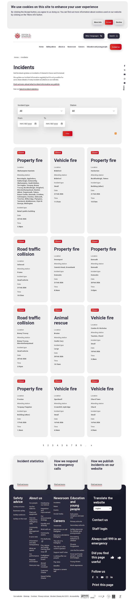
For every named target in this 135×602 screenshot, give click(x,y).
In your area (33, 537)
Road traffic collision (28, 252)
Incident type (23, 105)
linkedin (111, 577)
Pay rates (57, 562)
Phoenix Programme (74, 545)
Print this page (102, 585)
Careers (81, 47)
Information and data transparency (34, 543)
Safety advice (51, 47)
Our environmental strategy (46, 518)
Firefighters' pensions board (45, 557)
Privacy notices (43, 596)
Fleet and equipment (33, 513)
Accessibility (74, 596)
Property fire (29, 160)
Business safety (19, 511)
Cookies (34, 596)
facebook (93, 577)
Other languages (92, 36)
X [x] (124, 70)
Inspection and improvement (45, 510)
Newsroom (72, 47)
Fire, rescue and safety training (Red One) (45, 548)
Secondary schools (77, 525)
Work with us (45, 529)
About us (61, 47)
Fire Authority (45, 540)
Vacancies (57, 526)
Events (56, 510)
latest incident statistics (28, 89)
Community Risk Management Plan (34, 530)
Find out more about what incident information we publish (36, 84)
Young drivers (75, 562)
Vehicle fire (65, 160)
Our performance (34, 555)
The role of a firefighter (58, 542)
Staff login (99, 529)
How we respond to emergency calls (33, 521)
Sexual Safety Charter (46, 577)
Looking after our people (60, 557)
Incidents (57, 503)
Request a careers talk (60, 570)
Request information (33, 561)
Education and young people (97, 47)
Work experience (76, 565)
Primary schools (76, 521)
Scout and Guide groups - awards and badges (76, 556)
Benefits (57, 566)
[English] (102, 508)
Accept (109, 18)
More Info (98, 18)
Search (112, 36)
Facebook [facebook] (124, 66)
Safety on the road (20, 519)
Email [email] (124, 74)
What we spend (32, 549)
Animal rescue (61, 320)
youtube (102, 577)
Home (41, 47)
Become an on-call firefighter (60, 530)
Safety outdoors (19, 515)
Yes (112, 558)
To (45, 118)
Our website (17, 596)
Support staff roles (61, 552)
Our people (33, 503)
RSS (116, 133)
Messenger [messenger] (124, 83)
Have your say (34, 565)
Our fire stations (32, 507)
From (20, 118)
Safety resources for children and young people (76, 531)
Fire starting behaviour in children (74, 538)
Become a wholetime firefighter (61, 536)
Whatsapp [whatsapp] (124, 79)
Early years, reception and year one (77, 516)
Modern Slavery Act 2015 (59, 596)
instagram (107, 577)
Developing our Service (45, 504)
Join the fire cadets (77, 550)
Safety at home (18, 507)
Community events (45, 534)
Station (73, 105)
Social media (58, 514)
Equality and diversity (45, 524)
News (56, 506)
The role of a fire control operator (60, 547)
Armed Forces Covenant (44, 565)
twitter (97, 577)
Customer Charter (44, 571)
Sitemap (26, 596)
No (119, 558)
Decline (119, 18)
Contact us (116, 47)
